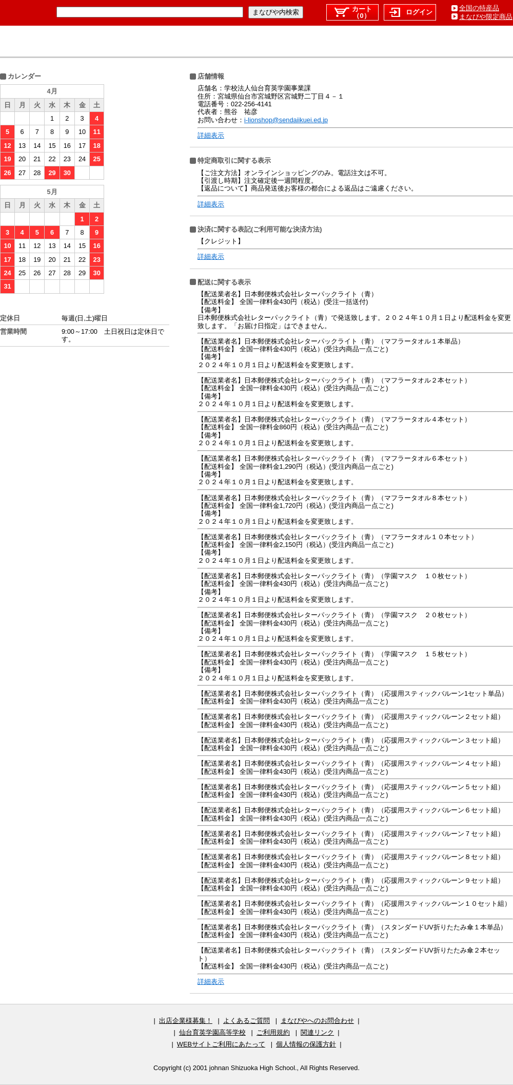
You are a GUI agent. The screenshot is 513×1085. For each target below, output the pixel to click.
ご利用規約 (273, 1032)
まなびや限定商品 (485, 17)
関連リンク (317, 1032)
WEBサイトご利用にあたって (221, 1044)
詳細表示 (211, 135)
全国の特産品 (479, 8)
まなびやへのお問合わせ (317, 1020)
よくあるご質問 (246, 1020)
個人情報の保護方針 (306, 1044)
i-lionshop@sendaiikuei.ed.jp (286, 120)
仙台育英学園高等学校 (212, 1032)
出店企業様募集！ (185, 1020)
